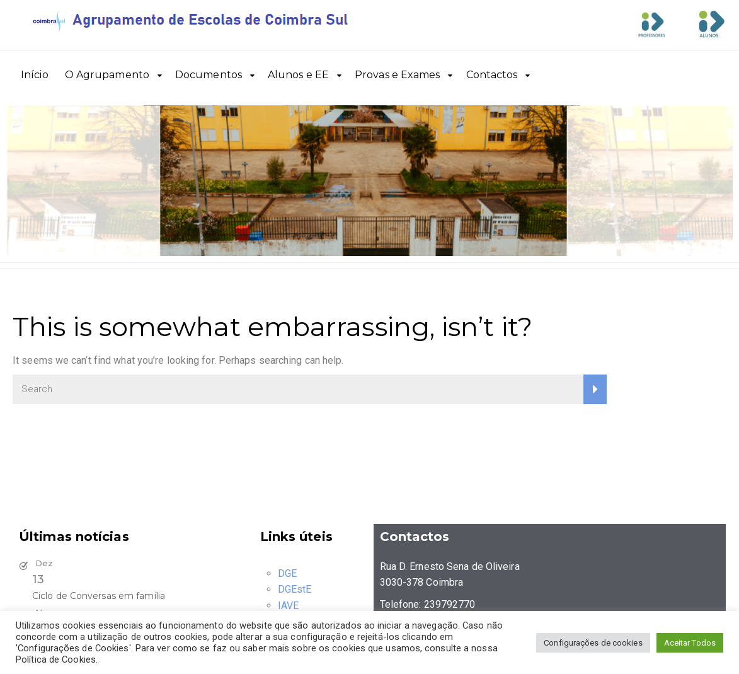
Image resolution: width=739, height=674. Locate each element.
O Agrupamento (107, 75)
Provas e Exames (397, 75)
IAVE (288, 606)
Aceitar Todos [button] (690, 643)
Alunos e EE (298, 75)
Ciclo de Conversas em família (98, 595)
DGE (287, 573)
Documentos (208, 75)
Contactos (492, 75)
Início (35, 75)
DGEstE (295, 589)
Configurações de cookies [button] (593, 643)
